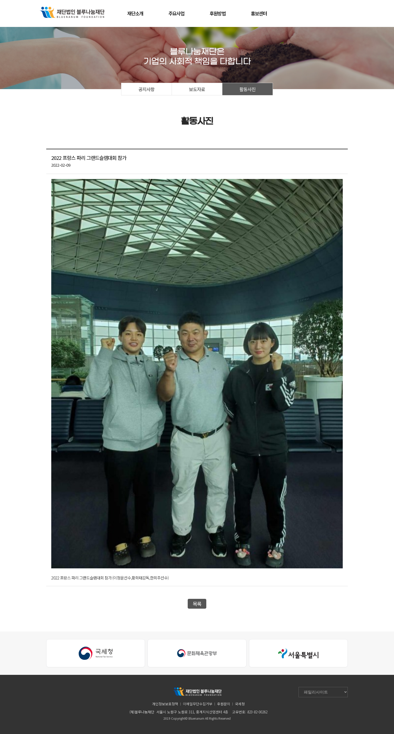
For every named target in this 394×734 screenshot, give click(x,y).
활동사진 (247, 89)
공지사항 (146, 89)
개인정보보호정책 (165, 703)
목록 (197, 603)
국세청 (240, 703)
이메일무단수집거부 (197, 703)
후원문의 (223, 703)
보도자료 (197, 89)
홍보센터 (259, 13)
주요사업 (176, 13)
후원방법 (218, 13)
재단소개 (135, 13)
